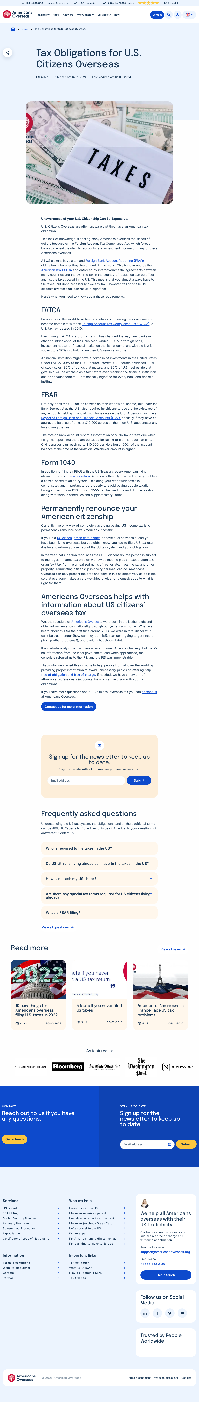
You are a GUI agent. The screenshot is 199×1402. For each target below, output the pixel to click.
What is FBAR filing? (63, 913)
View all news (170, 949)
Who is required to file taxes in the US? (79, 848)
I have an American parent (87, 1213)
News (117, 14)
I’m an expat (78, 1233)
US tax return (12, 1208)
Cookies (186, 1377)
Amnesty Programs (16, 1223)
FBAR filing (11, 1213)
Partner (8, 1277)
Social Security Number (19, 1218)
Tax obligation (79, 1262)
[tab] (99, 848)
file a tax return (79, 476)
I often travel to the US (85, 1228)
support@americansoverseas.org (165, 1252)
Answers (68, 14)
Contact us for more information (69, 706)
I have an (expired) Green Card (91, 1223)
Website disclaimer (16, 1267)
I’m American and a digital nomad (93, 1238)
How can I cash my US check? (71, 879)
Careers (8, 1272)
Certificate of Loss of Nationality (26, 1238)
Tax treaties (77, 1277)
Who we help (85, 15)
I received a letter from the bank (92, 1218)
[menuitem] (43, 14)
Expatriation (11, 1233)
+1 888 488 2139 (152, 1264)
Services (105, 15)
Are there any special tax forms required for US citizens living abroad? (98, 895)
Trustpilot (173, 3)
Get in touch (14, 1139)
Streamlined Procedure (19, 1228)
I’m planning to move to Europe (91, 1243)
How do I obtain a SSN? (85, 1272)
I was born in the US (83, 1208)
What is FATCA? (80, 1267)
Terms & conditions (16, 1262)
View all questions (55, 927)
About (56, 14)
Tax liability (43, 14)
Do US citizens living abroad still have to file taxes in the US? (97, 863)
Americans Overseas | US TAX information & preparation (17, 14)
